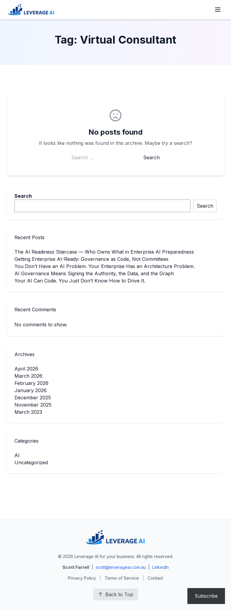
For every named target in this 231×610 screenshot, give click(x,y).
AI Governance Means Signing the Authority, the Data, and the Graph (94, 273)
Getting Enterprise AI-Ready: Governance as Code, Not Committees (91, 259)
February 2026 (31, 383)
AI (17, 455)
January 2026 (30, 390)
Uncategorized (31, 462)
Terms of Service (122, 578)
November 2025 (32, 405)
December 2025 (32, 398)
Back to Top (115, 594)
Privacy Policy (82, 578)
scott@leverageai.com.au (121, 567)
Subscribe (206, 596)
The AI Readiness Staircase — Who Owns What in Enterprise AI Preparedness (104, 252)
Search (23, 196)
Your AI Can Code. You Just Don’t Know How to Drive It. (79, 281)
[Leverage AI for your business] (31, 9)
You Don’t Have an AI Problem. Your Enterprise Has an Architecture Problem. (104, 266)
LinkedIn (160, 567)
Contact (155, 578)
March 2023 (28, 412)
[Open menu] (218, 10)
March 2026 (28, 376)
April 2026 (26, 369)
